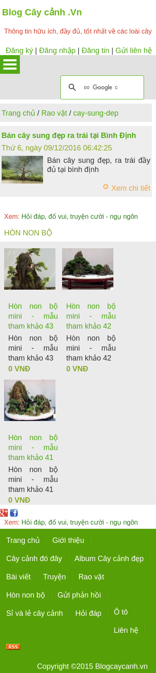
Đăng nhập (57, 50)
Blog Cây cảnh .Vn (42, 12)
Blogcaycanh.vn (121, 666)
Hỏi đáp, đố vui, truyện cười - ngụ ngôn (71, 216)
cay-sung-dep (95, 113)
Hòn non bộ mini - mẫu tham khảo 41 (33, 447)
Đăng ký (19, 50)
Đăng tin (95, 50)
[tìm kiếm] (101, 87)
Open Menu (10, 64)
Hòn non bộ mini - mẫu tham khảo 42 (91, 316)
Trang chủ (18, 113)
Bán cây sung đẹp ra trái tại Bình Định (69, 135)
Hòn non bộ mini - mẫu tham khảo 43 (33, 316)
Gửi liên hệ (133, 50)
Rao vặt (54, 113)
